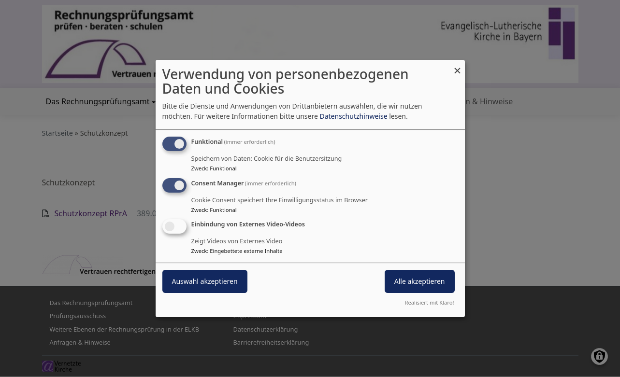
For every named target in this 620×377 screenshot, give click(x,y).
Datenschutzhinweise (353, 116)
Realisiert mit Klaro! (429, 302)
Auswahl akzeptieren (205, 281)
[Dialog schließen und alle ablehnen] (457, 66)
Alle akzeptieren (419, 281)
